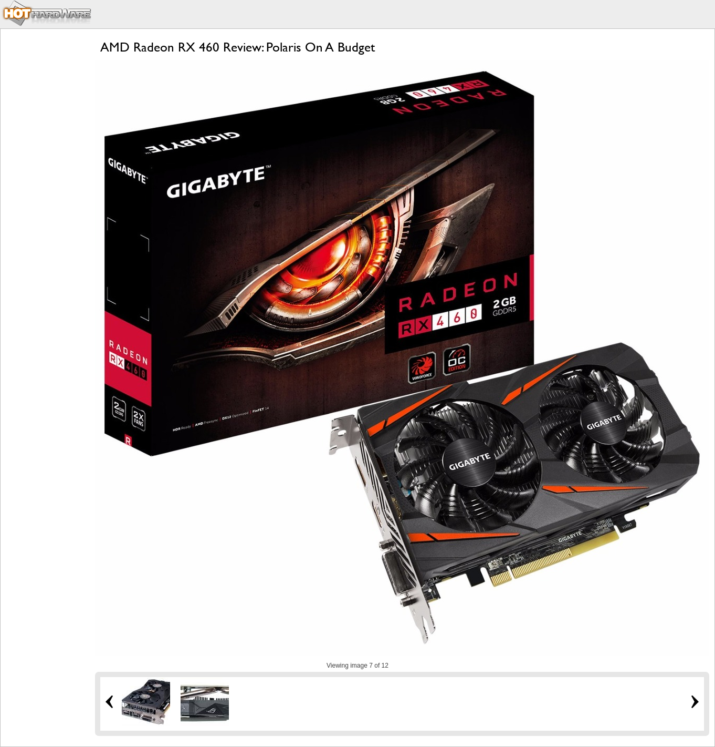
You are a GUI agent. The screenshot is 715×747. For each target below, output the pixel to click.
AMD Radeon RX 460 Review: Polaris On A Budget (237, 47)
